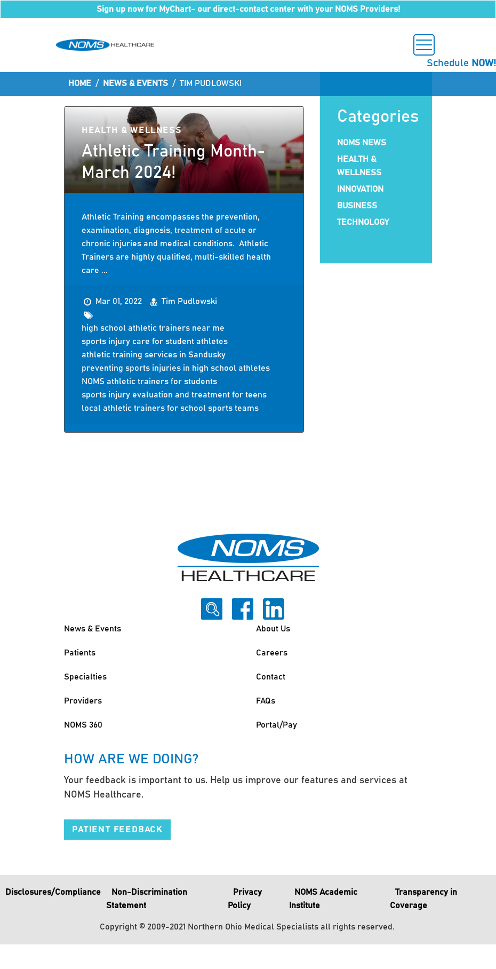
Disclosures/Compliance (53, 892)
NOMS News (361, 142)
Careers (271, 652)
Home (79, 83)
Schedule (461, 63)
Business (357, 205)
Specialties (85, 677)
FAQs (265, 701)
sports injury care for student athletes (155, 341)
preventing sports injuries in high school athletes (176, 368)
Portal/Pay (276, 725)
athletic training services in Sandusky (154, 354)
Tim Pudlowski (189, 301)
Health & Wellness (131, 130)
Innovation (360, 189)
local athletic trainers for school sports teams (170, 408)
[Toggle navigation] (424, 45)
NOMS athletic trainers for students (149, 381)
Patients (79, 652)
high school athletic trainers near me (153, 328)
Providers (83, 701)
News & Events (135, 83)
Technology (363, 222)
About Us (273, 628)
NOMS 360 (83, 725)
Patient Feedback (117, 829)
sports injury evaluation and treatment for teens (174, 394)
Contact (270, 677)
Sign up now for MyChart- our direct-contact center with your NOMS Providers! (248, 9)
